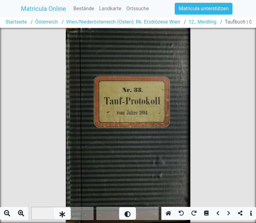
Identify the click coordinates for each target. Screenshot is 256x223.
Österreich (46, 22)
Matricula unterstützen (203, 8)
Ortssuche (137, 8)
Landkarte (110, 8)
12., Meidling (202, 22)
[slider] (62, 213)
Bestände (83, 8)
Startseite (16, 22)
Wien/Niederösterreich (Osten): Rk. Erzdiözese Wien (123, 22)
